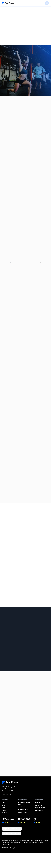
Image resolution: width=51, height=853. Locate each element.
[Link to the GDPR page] (11, 833)
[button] (47, 3)
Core (3, 802)
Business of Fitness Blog (24, 803)
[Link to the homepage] (8, 3)
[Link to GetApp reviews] (24, 821)
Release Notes (22, 812)
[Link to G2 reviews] (37, 821)
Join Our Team (39, 805)
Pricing (4, 810)
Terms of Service (40, 807)
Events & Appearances (25, 807)
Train (3, 807)
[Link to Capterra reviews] (8, 821)
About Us (37, 802)
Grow (3, 805)
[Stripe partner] (12, 829)
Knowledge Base (23, 809)
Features (4, 813)
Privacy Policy (39, 810)
